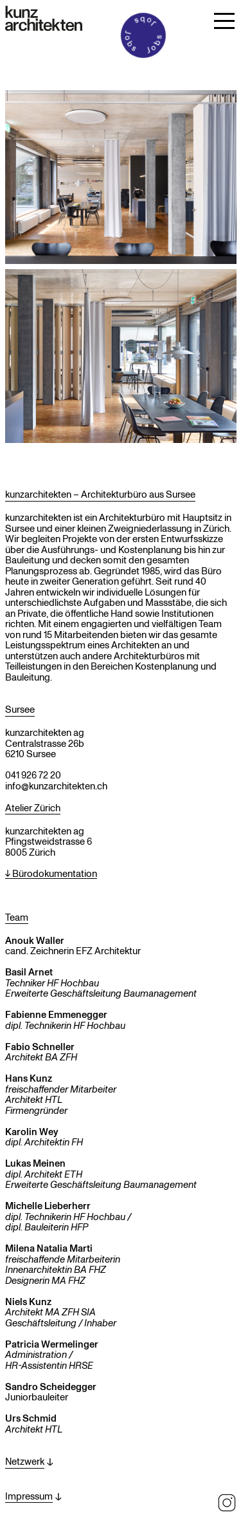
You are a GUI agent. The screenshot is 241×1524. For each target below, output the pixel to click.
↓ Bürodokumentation (51, 874)
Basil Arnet (29, 971)
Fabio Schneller (40, 1046)
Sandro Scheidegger (50, 1386)
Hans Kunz (28, 1077)
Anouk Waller (34, 940)
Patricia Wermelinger (51, 1343)
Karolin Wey (31, 1131)
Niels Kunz (28, 1301)
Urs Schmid (31, 1417)
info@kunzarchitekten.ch (56, 785)
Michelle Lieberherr (48, 1205)
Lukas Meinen (35, 1162)
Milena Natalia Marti (49, 1247)
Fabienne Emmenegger (56, 1014)
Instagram (227, 1502)
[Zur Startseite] (43, 18)
